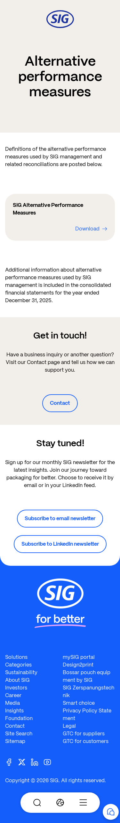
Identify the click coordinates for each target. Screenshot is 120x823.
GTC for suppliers (84, 733)
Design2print (78, 664)
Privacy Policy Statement (87, 714)
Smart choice (79, 703)
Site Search (18, 733)
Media (12, 703)
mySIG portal (79, 657)
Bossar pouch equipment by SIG (86, 676)
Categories (18, 664)
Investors (16, 687)
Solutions (16, 657)
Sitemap (15, 741)
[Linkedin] (37, 761)
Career (13, 695)
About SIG (17, 680)
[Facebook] (11, 761)
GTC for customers (85, 741)
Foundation (19, 718)
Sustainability (21, 672)
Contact (60, 403)
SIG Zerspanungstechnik (88, 691)
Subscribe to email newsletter (60, 518)
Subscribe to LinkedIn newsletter (60, 544)
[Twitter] (24, 761)
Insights (14, 710)
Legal (69, 726)
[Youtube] (50, 761)
